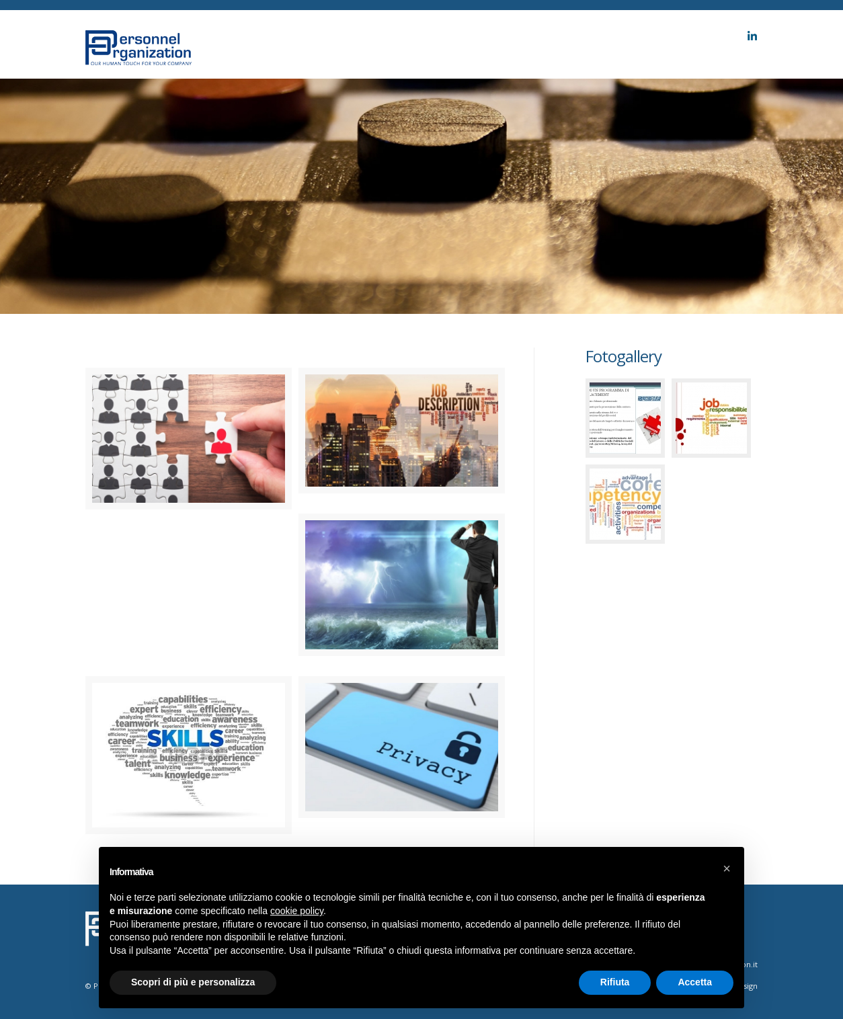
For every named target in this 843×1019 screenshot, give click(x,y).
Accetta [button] (695, 982)
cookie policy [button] (296, 910)
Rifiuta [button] (615, 982)
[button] (726, 868)
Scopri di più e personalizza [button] (193, 982)
